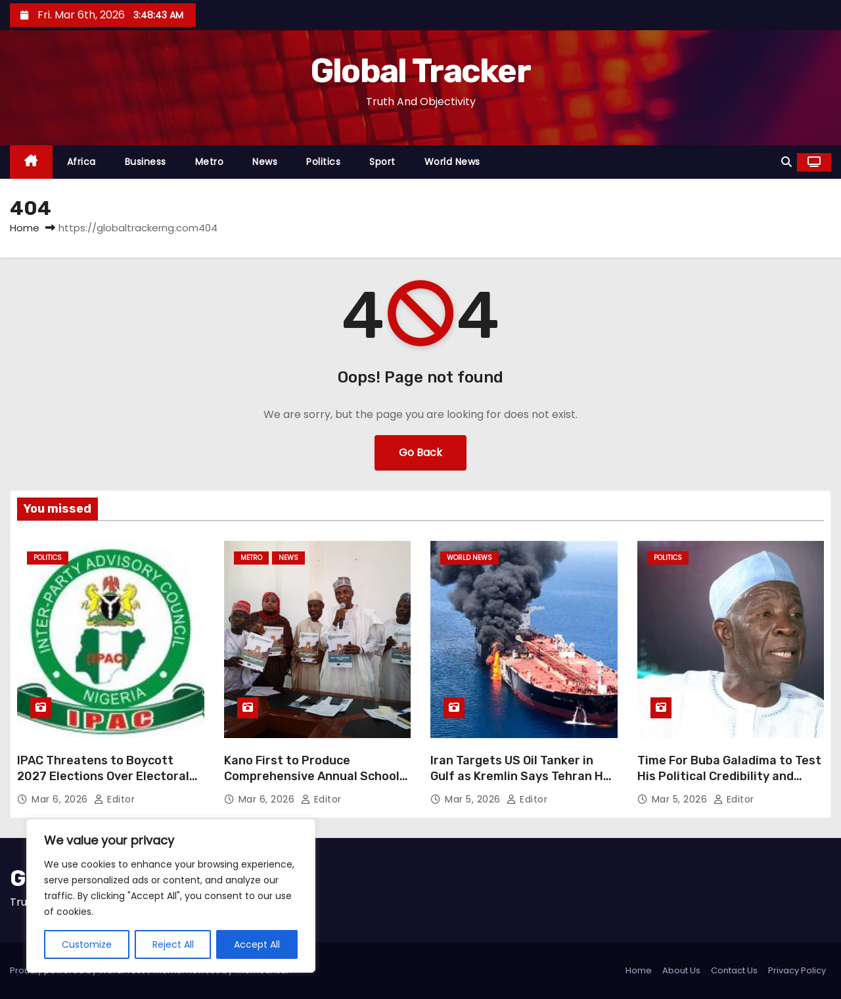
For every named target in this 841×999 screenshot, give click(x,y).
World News (452, 161)
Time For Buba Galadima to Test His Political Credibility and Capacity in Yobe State (729, 776)
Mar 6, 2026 (61, 799)
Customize (87, 944)
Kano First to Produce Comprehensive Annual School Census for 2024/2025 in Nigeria (311, 784)
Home (24, 228)
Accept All (257, 944)
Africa (81, 161)
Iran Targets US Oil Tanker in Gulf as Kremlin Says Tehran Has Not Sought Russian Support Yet (523, 784)
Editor (114, 799)
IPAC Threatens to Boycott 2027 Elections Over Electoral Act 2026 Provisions (103, 776)
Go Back (420, 452)
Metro (209, 161)
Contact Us (734, 970)
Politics (323, 161)
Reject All (173, 944)
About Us (681, 970)
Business (145, 161)
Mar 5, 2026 (474, 799)
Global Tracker (420, 71)
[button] (786, 162)
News (264, 161)
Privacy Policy (797, 970)
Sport (382, 161)
